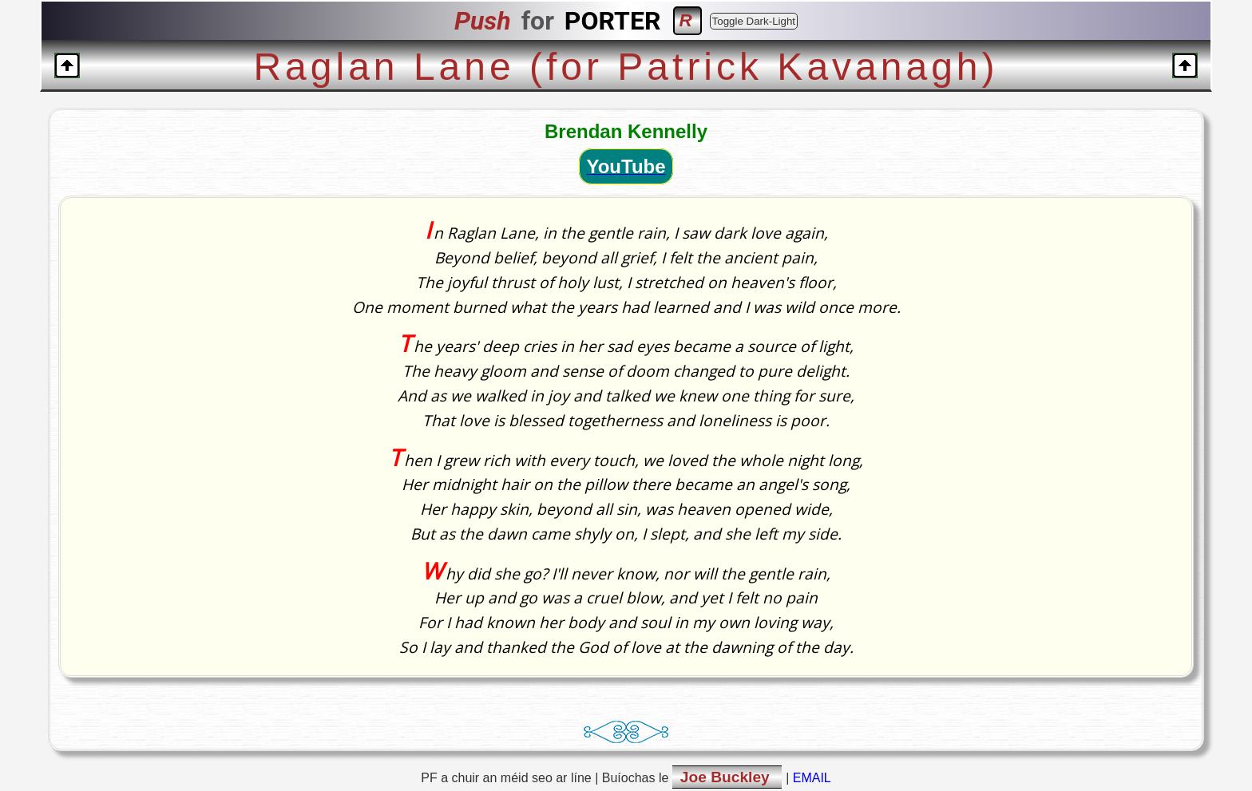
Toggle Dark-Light (753, 21)
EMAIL (812, 778)
